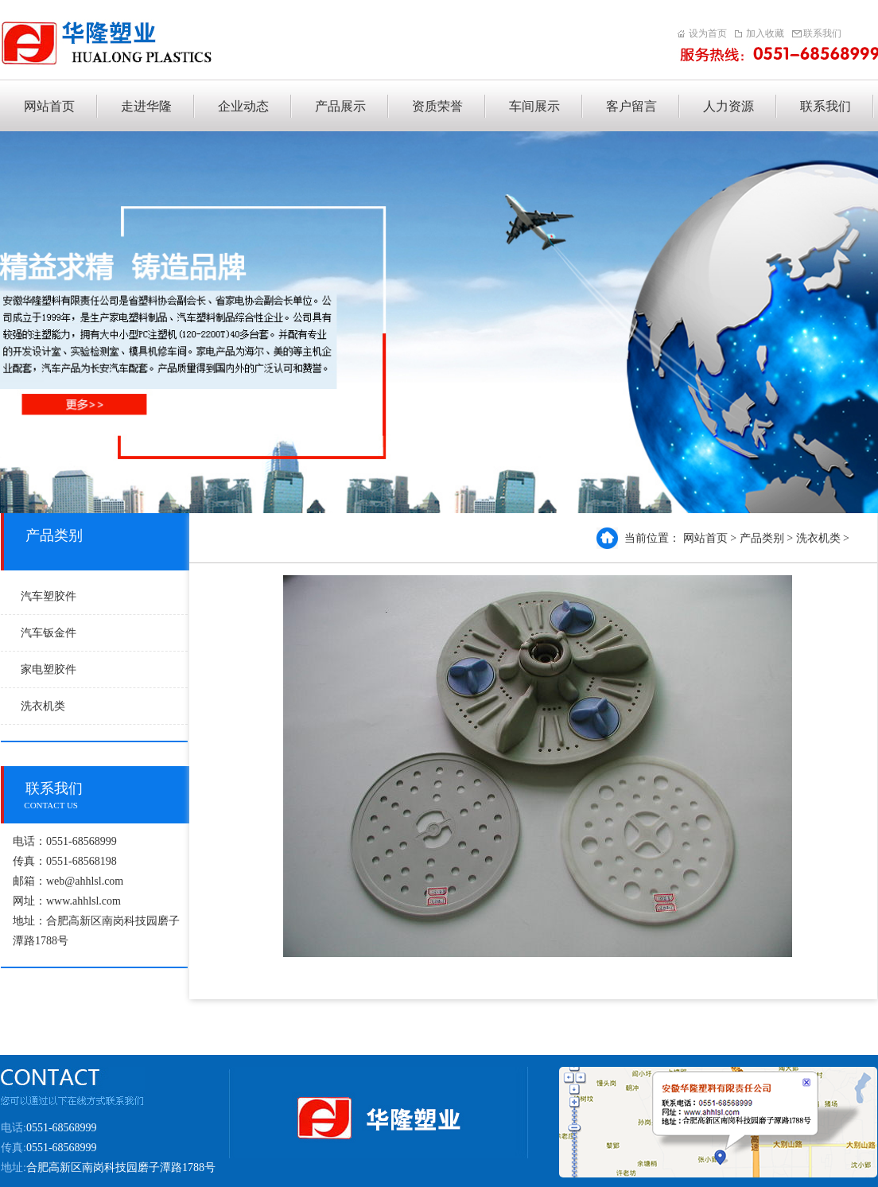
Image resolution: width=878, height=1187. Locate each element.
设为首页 (708, 34)
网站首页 (705, 538)
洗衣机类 (43, 706)
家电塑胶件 (48, 669)
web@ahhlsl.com (84, 881)
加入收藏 (765, 34)
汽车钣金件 (48, 633)
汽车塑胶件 (48, 596)
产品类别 (762, 538)
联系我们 (822, 34)
